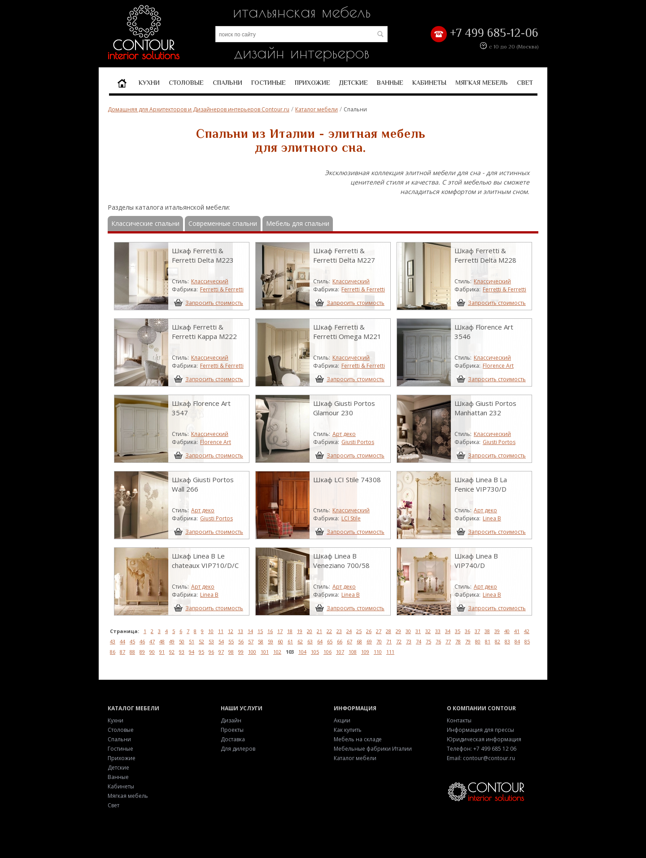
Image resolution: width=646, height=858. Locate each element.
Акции (342, 720)
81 (487, 641)
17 (280, 631)
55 (231, 641)
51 (191, 641)
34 (447, 631)
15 (260, 631)
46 (142, 641)
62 (300, 641)
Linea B (492, 518)
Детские (353, 82)
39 (497, 631)
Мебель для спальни (297, 223)
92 (172, 651)
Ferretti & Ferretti (222, 289)
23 (339, 631)
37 (477, 631)
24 (349, 631)
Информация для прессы (480, 730)
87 (122, 651)
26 (368, 631)
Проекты (232, 730)
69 (369, 641)
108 (353, 651)
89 (142, 651)
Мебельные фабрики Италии (373, 748)
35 (457, 631)
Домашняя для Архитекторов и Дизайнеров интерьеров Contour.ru (198, 109)
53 (211, 641)
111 (390, 651)
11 (220, 631)
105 (315, 651)
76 (438, 641)
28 (388, 631)
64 (320, 641)
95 (201, 651)
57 (250, 641)
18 (289, 631)
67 (349, 641)
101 (265, 651)
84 (517, 641)
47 (152, 641)
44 (122, 641)
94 (191, 651)
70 (379, 641)
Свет (525, 82)
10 (211, 631)
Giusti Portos (357, 442)
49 (172, 641)
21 (319, 631)
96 (211, 651)
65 (329, 641)
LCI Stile (351, 518)
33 (438, 631)
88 (132, 651)
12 (230, 631)
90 (152, 651)
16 (270, 631)
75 (428, 641)
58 (260, 641)
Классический (209, 281)
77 (448, 641)
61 (290, 641)
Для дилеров (238, 748)
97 (221, 651)
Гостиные (268, 82)
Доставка (233, 739)
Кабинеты (429, 82)
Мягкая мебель (481, 82)
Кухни (149, 82)
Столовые (186, 82)
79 (468, 641)
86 (112, 651)
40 (507, 631)
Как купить (348, 730)
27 (378, 631)
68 (359, 641)
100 (252, 651)
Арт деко (344, 434)
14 (250, 631)
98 (231, 651)
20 (309, 631)
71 (389, 641)
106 (327, 651)
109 (365, 651)
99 (241, 651)
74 (418, 641)
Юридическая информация (484, 739)
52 (201, 641)
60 (280, 641)
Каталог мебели (316, 109)
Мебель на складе (358, 739)
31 (418, 631)
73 (408, 641)
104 (302, 651)
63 (310, 641)
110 (378, 651)
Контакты (459, 720)
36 (467, 631)
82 (497, 641)
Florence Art (498, 366)
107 (340, 651)
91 (162, 651)
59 (270, 641)
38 (487, 631)
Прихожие (312, 82)
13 (240, 631)
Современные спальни (222, 223)
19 (299, 631)
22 (329, 631)
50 (181, 641)
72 (399, 641)
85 (527, 641)
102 (277, 651)
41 (516, 631)
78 (458, 641)
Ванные (390, 82)
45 (132, 641)
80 (477, 641)
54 (221, 641)
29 (398, 631)
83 (507, 641)
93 (181, 651)
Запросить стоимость (214, 302)
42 (526, 631)
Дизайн (231, 720)
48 (162, 641)
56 (241, 641)
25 (359, 631)
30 (408, 631)
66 (339, 641)
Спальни (227, 82)
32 (428, 631)
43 (112, 641)
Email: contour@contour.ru (481, 758)
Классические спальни (145, 223)
